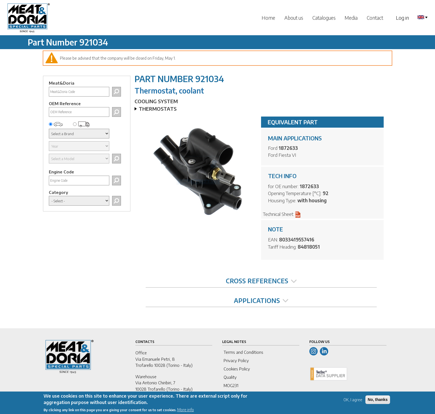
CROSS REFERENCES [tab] (261, 281)
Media (351, 17)
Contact (375, 17)
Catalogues (324, 17)
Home (268, 17)
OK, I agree (352, 401)
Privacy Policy (236, 360)
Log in (402, 17)
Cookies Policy (237, 368)
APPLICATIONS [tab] (261, 300)
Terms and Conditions (243, 352)
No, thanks (378, 401)
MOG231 (231, 385)
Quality (230, 377)
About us (293, 17)
